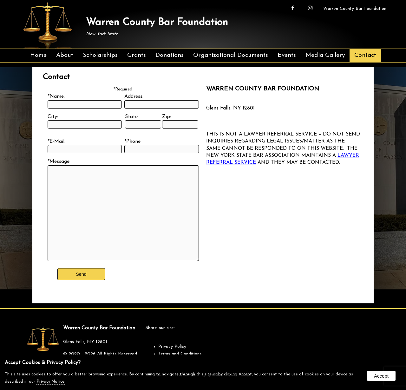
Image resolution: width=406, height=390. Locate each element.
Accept (381, 376)
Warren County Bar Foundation (354, 8)
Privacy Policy (172, 346)
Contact (365, 55)
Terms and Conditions (179, 354)
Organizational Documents (230, 55)
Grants (136, 55)
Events (287, 55)
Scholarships (100, 55)
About (64, 55)
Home (38, 55)
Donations (169, 55)
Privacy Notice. (50, 382)
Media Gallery (325, 55)
